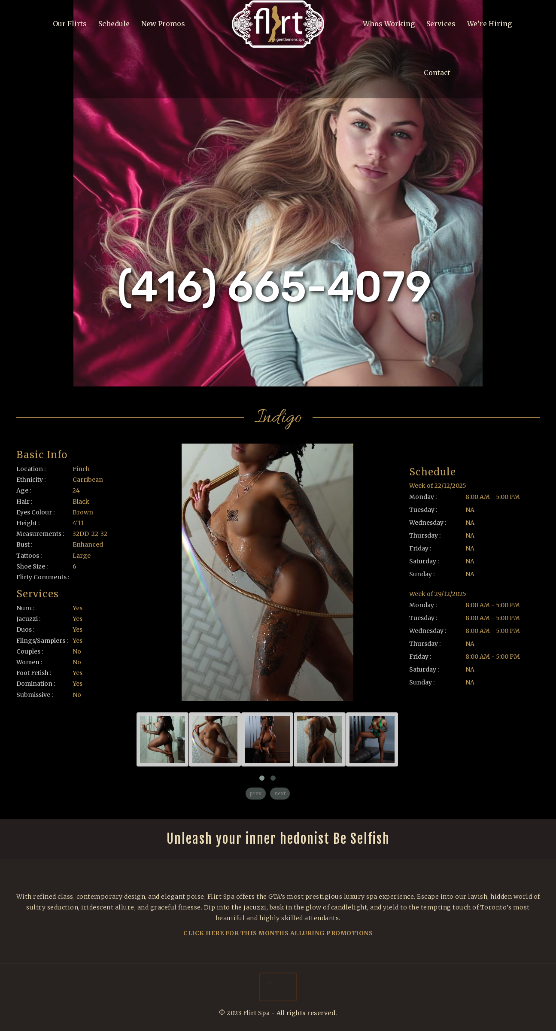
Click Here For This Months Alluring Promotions (278, 933)
